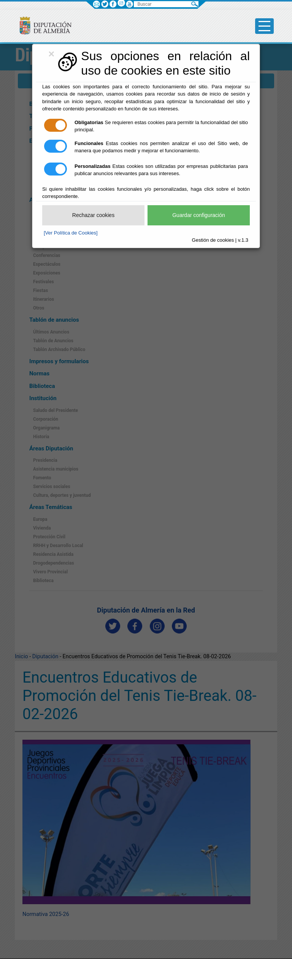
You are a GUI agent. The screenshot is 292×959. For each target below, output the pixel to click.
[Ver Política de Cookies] (71, 233)
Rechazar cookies (93, 215)
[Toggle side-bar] (264, 26)
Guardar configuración (198, 215)
